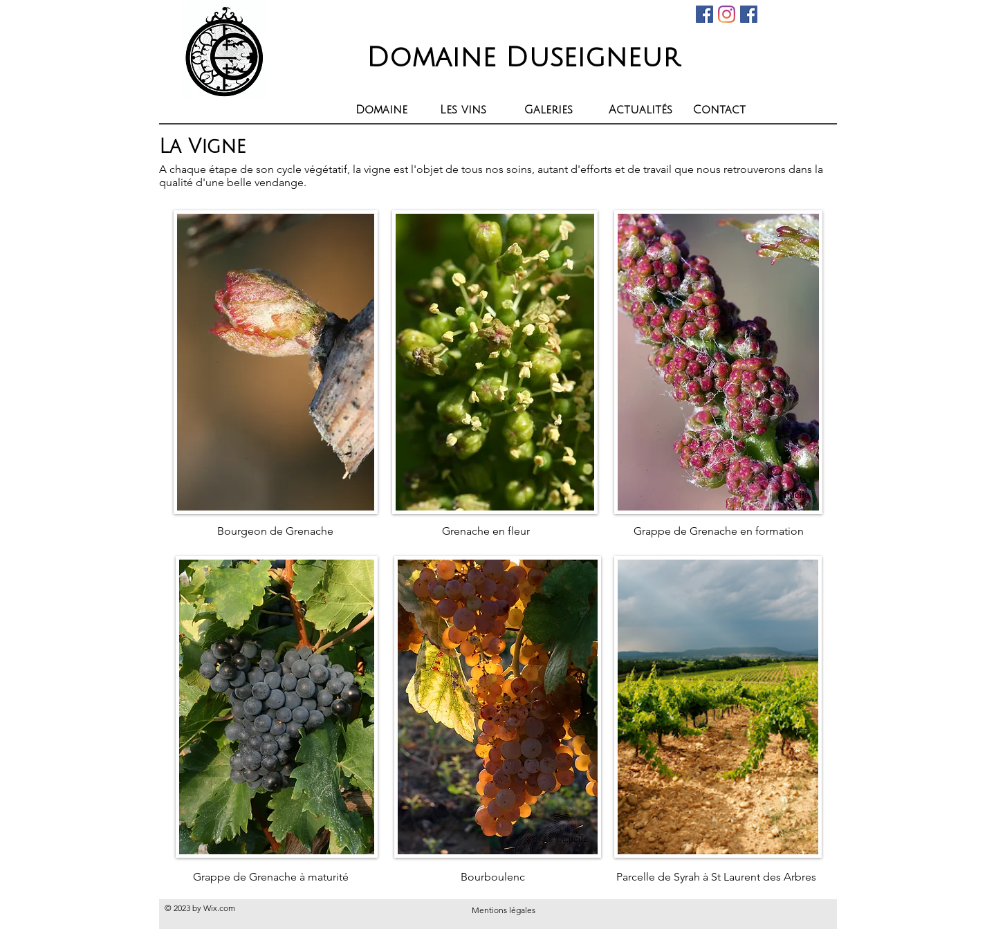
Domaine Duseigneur (523, 57)
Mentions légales (503, 910)
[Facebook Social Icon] (748, 14)
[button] (472, 110)
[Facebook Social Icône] (704, 14)
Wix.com (219, 908)
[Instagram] (726, 14)
